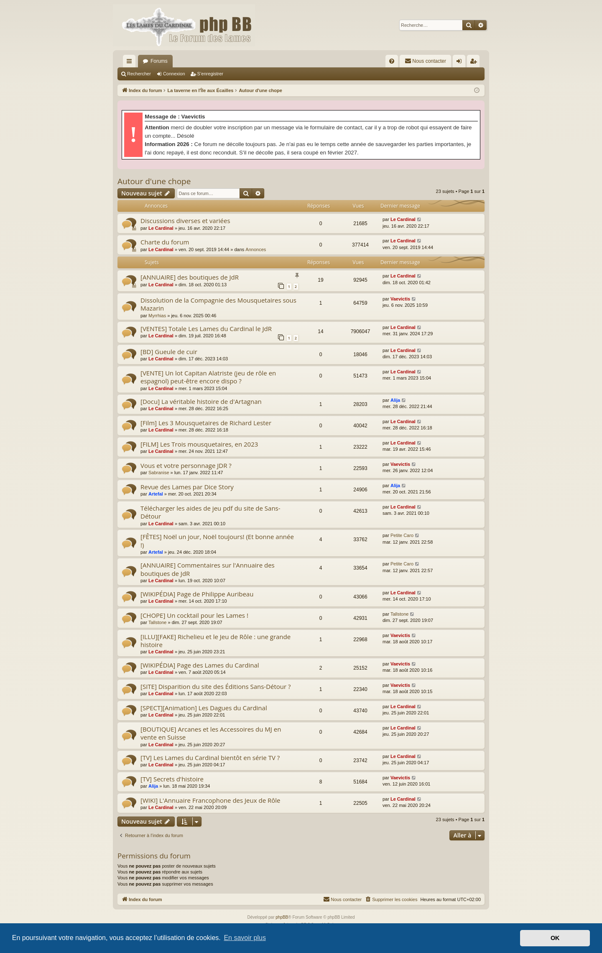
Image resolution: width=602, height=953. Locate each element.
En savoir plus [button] (245, 937)
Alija (395, 400)
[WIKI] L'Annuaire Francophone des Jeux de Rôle (210, 800)
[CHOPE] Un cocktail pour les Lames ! (194, 615)
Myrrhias (157, 315)
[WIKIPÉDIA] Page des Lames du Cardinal (199, 665)
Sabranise (158, 472)
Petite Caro (401, 535)
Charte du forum (164, 242)
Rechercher (139, 73)
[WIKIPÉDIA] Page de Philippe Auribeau (196, 594)
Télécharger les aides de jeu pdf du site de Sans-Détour (210, 512)
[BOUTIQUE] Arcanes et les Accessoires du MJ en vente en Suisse (210, 733)
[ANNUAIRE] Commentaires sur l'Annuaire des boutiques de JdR (207, 569)
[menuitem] (391, 61)
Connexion (174, 73)
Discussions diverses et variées (185, 220)
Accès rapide (130, 62)
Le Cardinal (160, 228)
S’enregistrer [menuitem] (475, 62)
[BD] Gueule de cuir (168, 351)
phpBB (281, 917)
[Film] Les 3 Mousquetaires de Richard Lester (205, 423)
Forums (159, 61)
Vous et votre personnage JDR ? (186, 465)
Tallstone (157, 622)
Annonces (255, 249)
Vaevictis (400, 298)
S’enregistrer (210, 73)
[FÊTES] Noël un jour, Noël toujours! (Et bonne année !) (217, 540)
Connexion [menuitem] (461, 62)
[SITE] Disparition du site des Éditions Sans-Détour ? (215, 686)
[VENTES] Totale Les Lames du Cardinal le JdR (206, 328)
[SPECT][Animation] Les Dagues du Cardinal (203, 708)
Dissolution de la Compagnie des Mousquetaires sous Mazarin (218, 304)
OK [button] (555, 938)
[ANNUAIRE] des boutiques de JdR (189, 277)
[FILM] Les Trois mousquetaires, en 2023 (199, 444)
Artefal (155, 493)
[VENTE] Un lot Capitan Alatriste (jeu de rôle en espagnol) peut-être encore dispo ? (208, 377)
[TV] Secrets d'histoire (172, 779)
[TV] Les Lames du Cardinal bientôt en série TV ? (210, 757)
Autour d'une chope (154, 181)
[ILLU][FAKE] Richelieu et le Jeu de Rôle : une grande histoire (215, 640)
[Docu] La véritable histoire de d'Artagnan (201, 401)
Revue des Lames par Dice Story (187, 487)
